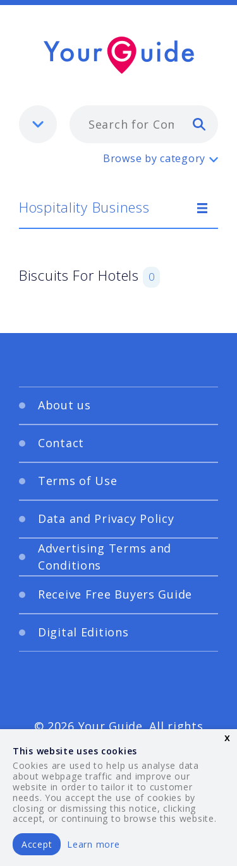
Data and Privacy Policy (106, 518)
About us (64, 405)
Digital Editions (83, 632)
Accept (36, 844)
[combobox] (144, 124)
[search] (199, 124)
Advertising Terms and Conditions (104, 557)
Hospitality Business (84, 206)
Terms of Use (78, 480)
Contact (61, 442)
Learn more (93, 844)
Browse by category (154, 158)
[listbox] (38, 124)
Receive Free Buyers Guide (115, 594)
